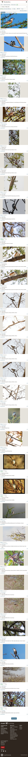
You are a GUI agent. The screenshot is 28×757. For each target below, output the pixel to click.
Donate (3, 747)
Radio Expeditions (3, 730)
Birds (1, 4)
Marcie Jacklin (4, 193)
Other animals (13, 4)
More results (14, 718)
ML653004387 (2, 714)
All (17, 4)
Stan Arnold (3, 216)
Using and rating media (13, 729)
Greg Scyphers (4, 638)
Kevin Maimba (4, 425)
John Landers (3, 310)
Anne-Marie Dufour (4, 448)
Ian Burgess (3, 661)
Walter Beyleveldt (4, 124)
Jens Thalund (3, 592)
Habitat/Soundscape (7, 4)
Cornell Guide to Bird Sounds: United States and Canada (4, 729)
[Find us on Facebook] (1, 751)
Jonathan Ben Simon (5, 543)
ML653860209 (2, 151)
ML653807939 (2, 197)
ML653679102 (2, 337)
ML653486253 (2, 429)
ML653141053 (2, 665)
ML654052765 (2, 57)
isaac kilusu (3, 520)
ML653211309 (2, 619)
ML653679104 (2, 383)
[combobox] (14, 7)
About (20, 725)
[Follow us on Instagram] (5, 751)
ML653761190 (2, 220)
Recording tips (12, 728)
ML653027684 (2, 689)
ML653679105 (2, 406)
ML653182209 (2, 642)
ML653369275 (2, 524)
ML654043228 (2, 80)
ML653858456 (2, 174)
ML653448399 (2, 452)
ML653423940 (2, 501)
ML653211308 (2, 596)
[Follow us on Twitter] (3, 751)
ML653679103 (2, 360)
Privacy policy (3, 743)
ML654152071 (2, 34)
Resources (12, 725)
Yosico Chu (3, 30)
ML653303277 (2, 548)
